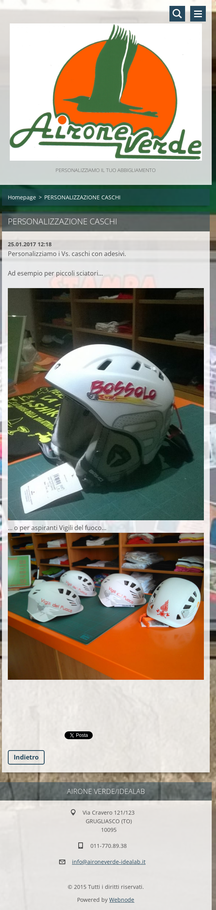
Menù (198, 13)
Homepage (22, 197)
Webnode (121, 899)
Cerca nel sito (177, 13)
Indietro (26, 757)
